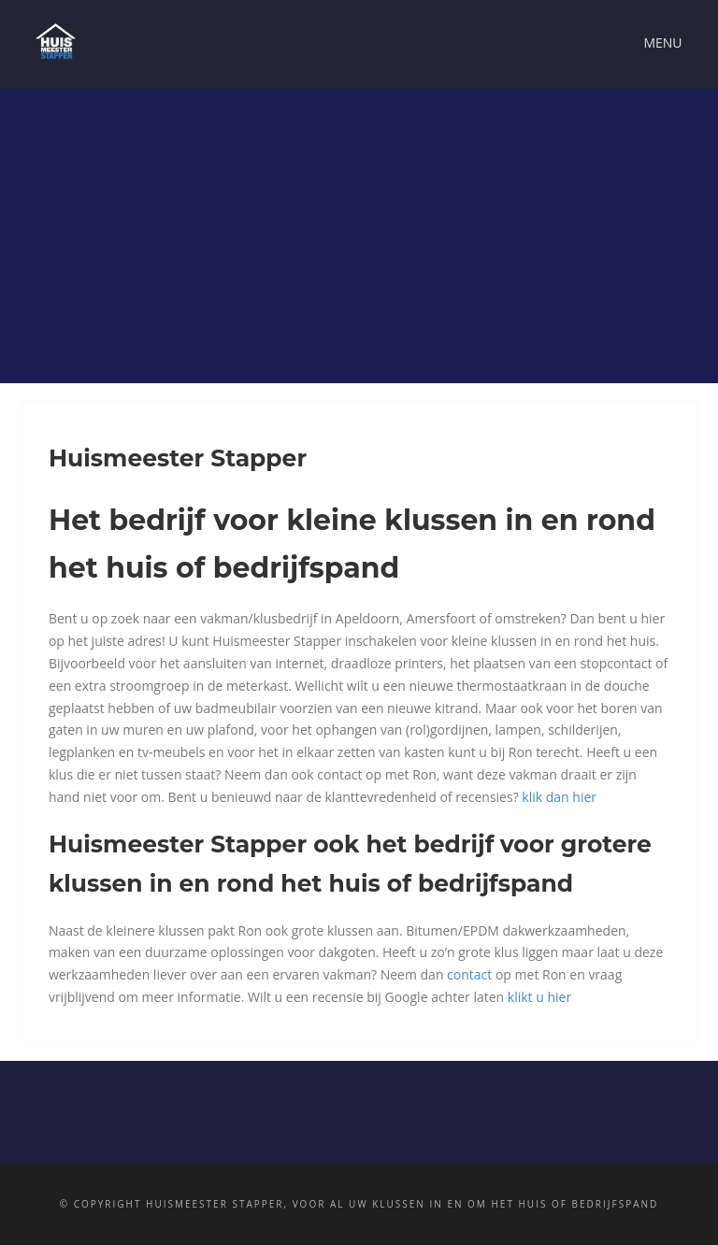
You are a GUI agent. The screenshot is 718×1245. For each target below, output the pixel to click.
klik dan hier (559, 797)
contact (469, 974)
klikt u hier (539, 997)
